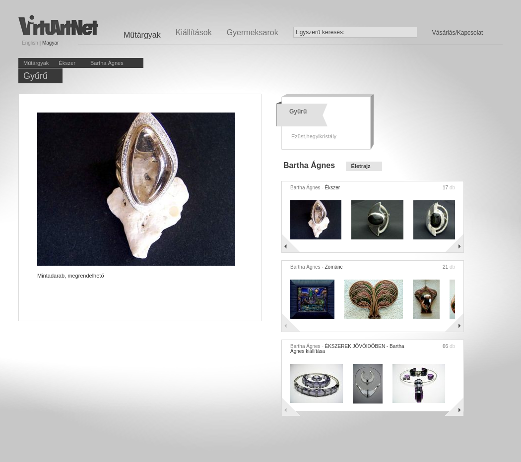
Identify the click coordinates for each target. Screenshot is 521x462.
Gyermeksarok (252, 32)
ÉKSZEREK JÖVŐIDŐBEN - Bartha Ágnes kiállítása (347, 349)
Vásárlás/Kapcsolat (457, 33)
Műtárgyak (36, 63)
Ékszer (67, 63)
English (30, 43)
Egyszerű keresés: (320, 32)
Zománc (333, 267)
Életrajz (360, 166)
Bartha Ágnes (107, 63)
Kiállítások (194, 32)
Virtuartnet (58, 25)
